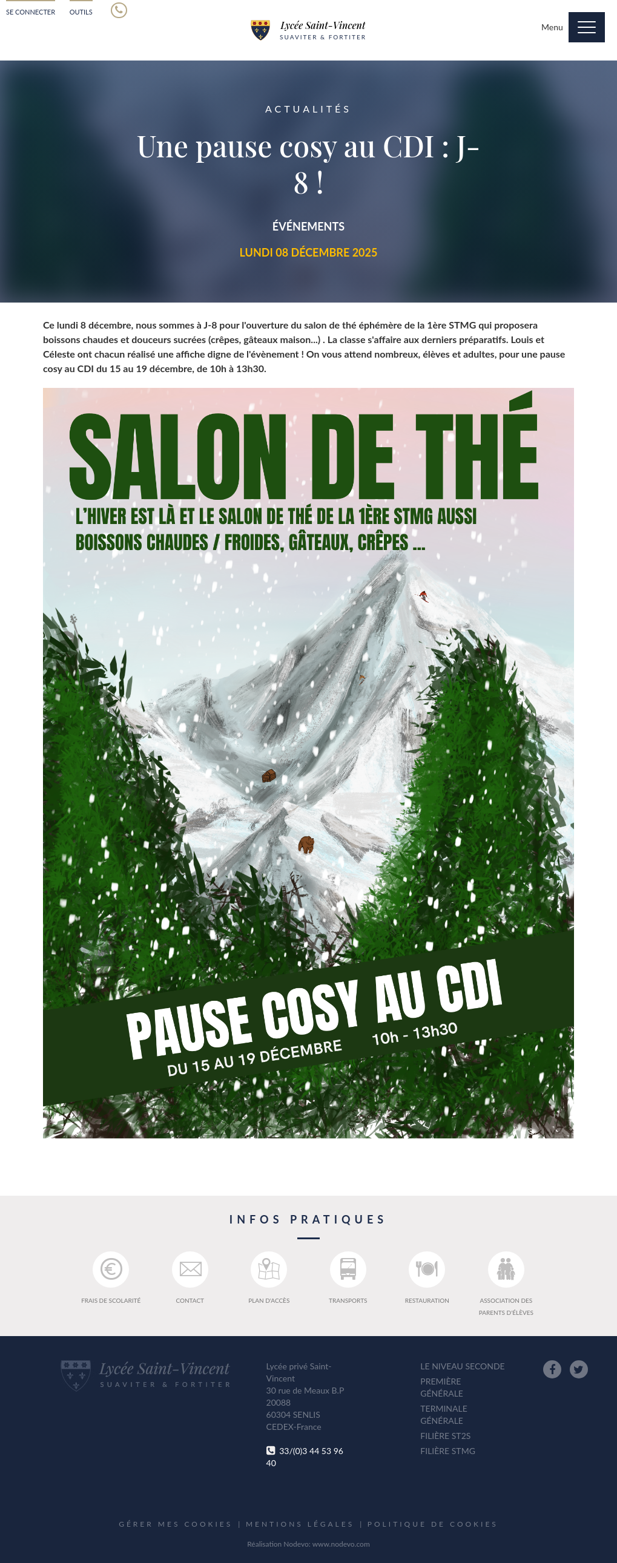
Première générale (441, 1387)
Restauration (427, 1277)
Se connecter (30, 12)
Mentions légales (300, 1524)
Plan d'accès (268, 1277)
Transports (348, 1277)
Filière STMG (447, 1451)
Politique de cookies (433, 1524)
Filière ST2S (445, 1435)
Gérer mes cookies (176, 1524)
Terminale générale (443, 1414)
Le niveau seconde (462, 1366)
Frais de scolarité (110, 1277)
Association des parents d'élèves (506, 1283)
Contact (190, 1277)
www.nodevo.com (341, 1543)
